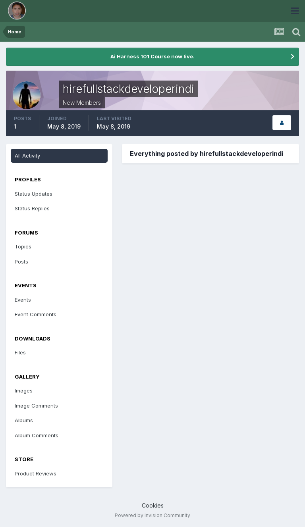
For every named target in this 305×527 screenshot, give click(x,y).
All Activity (27, 155)
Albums (24, 420)
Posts (21, 261)
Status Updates (33, 193)
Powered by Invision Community (152, 515)
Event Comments (35, 314)
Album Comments (36, 435)
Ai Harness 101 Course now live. (152, 56)
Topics (23, 246)
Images (24, 390)
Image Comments (36, 405)
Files (20, 352)
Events (23, 299)
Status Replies (32, 208)
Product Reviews (35, 473)
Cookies (153, 505)
